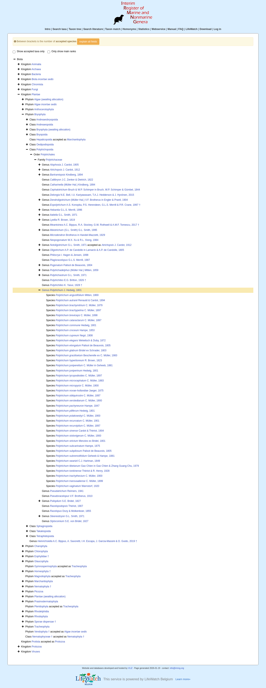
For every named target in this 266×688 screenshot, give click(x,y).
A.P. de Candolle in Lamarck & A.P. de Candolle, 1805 (87, 250)
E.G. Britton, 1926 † (68, 280)
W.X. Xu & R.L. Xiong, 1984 (74, 240)
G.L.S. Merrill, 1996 (66, 209)
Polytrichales (48, 154)
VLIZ (130, 668)
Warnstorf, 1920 (77, 486)
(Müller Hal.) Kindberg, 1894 (72, 184)
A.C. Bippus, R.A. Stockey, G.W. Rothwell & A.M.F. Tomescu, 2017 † (94, 224)
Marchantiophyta (76, 139)
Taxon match (112, 29)
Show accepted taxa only (28, 51)
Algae (45, 104)
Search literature (93, 29)
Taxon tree (75, 29)
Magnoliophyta (42, 576)
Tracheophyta (79, 566)
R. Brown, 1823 (79, 360)
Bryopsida (41, 134)
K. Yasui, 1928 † (66, 285)
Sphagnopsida (44, 526)
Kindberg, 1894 (66, 174)
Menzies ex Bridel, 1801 (80, 440)
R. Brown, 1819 (62, 219)
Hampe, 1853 (75, 330)
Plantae (36, 94)
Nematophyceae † (42, 636)
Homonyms (129, 29)
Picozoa (38, 591)
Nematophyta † (42, 586)
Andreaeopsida (44, 124)
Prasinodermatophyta (46, 601)
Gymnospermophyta (45, 566)
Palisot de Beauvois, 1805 (83, 345)
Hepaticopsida (44, 139)
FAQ (180, 29)
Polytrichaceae (54, 159)
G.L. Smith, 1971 (63, 214)
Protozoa (60, 641)
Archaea (36, 69)
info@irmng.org (177, 668)
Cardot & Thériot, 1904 (80, 430)
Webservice (158, 29)
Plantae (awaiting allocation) (49, 596)
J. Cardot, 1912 (65, 169)
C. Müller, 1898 (76, 315)
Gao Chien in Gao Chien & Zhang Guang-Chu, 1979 (97, 465)
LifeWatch (191, 29)
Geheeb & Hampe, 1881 (85, 455)
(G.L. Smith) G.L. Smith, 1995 (73, 230)
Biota (43, 79)
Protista (36, 641)
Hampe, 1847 (78, 405)
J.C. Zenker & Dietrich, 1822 (71, 179)
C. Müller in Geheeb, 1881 (84, 365)
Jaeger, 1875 (79, 390)
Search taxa (59, 29)
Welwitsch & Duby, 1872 (81, 340)
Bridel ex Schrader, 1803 (81, 350)
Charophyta (40, 546)
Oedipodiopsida (45, 144)
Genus (46, 290)
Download (206, 29)
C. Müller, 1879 (79, 305)
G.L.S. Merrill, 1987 (70, 260)
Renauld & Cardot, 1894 (80, 300)
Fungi (35, 89)
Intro (47, 29)
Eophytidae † (41, 556)
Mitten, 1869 (77, 295)
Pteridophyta (41, 606)
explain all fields (88, 41)
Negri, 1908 (74, 335)
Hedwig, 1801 (76, 325)
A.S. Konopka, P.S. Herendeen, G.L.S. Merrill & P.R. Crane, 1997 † (95, 204)
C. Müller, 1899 (79, 481)
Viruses (36, 651)
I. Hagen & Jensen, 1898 (69, 255)
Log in (217, 29)
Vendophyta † (41, 631)
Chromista (37, 84)
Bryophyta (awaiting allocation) (53, 129)
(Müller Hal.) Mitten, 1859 (74, 270)
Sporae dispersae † (45, 621)
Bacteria (36, 74)
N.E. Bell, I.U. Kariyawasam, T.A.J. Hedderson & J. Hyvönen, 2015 (92, 194)
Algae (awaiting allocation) (48, 99)
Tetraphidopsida (45, 536)
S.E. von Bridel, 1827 (69, 521)
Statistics (143, 29)
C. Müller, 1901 (77, 420)
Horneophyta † (42, 571)
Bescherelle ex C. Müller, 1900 (86, 355)
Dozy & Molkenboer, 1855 (70, 511)
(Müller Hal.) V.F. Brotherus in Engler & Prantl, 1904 (89, 199)
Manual (171, 29)
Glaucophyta (41, 561)
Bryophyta (40, 114)
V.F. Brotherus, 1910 (71, 496)
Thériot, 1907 (66, 506)
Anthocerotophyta (44, 109)
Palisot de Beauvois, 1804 (71, 265)
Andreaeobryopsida (47, 119)
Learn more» (182, 679)
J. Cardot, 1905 (64, 164)
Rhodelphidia (41, 611)
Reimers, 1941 (67, 491)
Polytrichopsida (44, 149)
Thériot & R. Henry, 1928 (83, 470)
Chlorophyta (41, 551)
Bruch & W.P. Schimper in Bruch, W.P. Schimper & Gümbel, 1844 (95, 189)
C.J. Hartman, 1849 (78, 460)
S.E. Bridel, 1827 (65, 501)
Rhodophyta (41, 616)
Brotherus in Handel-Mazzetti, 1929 (77, 235)
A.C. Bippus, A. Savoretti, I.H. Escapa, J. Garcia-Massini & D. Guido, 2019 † (87, 541)
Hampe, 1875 (78, 445)
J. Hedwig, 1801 (66, 290)
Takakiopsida (43, 531)
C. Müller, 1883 (80, 380)
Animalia (36, 64)
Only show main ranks (61, 51)
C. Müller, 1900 (77, 385)
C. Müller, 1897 (78, 310)
